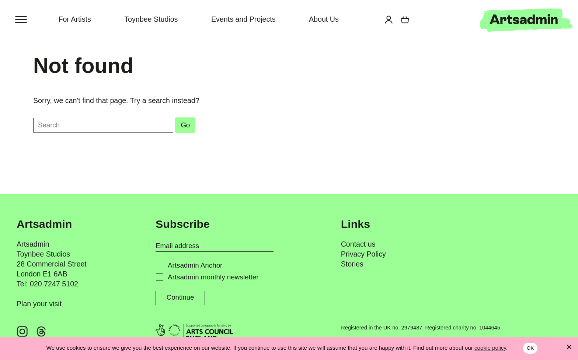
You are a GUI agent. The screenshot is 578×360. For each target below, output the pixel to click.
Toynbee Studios (151, 19)
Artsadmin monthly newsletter (213, 277)
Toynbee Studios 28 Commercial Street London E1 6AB (52, 265)
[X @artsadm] (97, 332)
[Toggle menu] (21, 19)
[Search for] (372, 20)
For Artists (74, 19)
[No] (568, 346)
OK (530, 348)
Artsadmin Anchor (195, 265)
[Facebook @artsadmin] (59, 332)
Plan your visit (39, 304)
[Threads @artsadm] (41, 332)
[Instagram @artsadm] (22, 332)
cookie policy (490, 348)
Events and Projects (243, 19)
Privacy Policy (363, 255)
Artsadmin (33, 244)
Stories (352, 265)
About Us (324, 19)
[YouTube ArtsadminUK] (115, 332)
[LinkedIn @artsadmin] (78, 332)
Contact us (358, 244)
